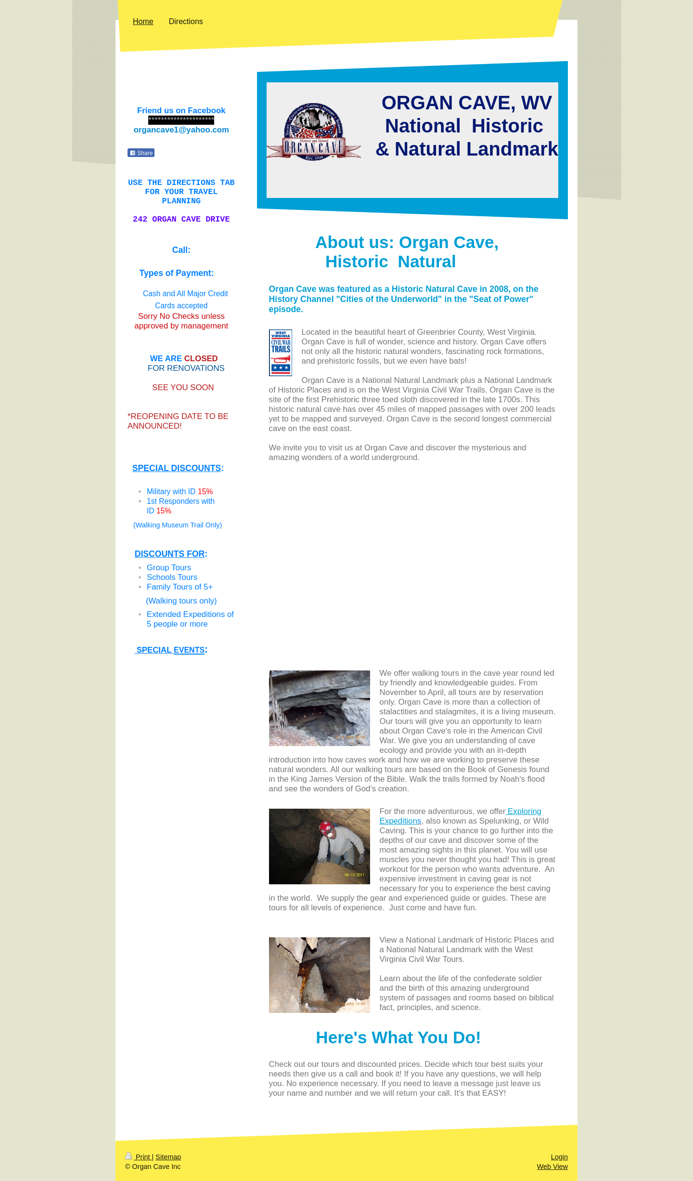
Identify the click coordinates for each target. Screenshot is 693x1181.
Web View (552, 1166)
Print (138, 1157)
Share (141, 153)
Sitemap (168, 1157)
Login (559, 1157)
